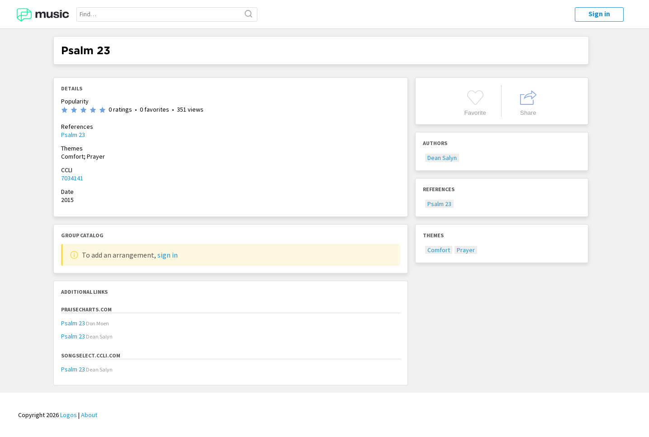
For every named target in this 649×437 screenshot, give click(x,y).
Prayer (466, 250)
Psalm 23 (73, 135)
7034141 (72, 178)
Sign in (599, 13)
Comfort (438, 250)
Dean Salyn (442, 158)
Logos (68, 415)
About (89, 415)
